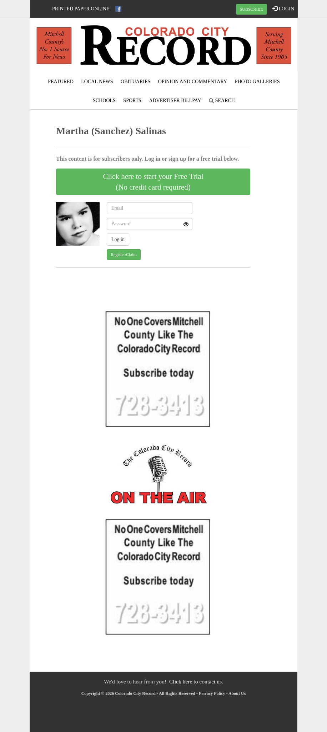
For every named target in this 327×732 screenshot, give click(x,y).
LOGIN (283, 8)
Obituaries (135, 81)
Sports (132, 100)
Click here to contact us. (196, 681)
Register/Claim (124, 254)
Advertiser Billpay (175, 100)
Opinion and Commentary (192, 81)
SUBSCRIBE (251, 9)
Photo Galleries (257, 81)
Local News (97, 81)
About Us (237, 693)
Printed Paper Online (81, 8)
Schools (104, 100)
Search (222, 100)
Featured (61, 81)
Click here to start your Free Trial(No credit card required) (153, 181)
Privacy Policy (212, 693)
